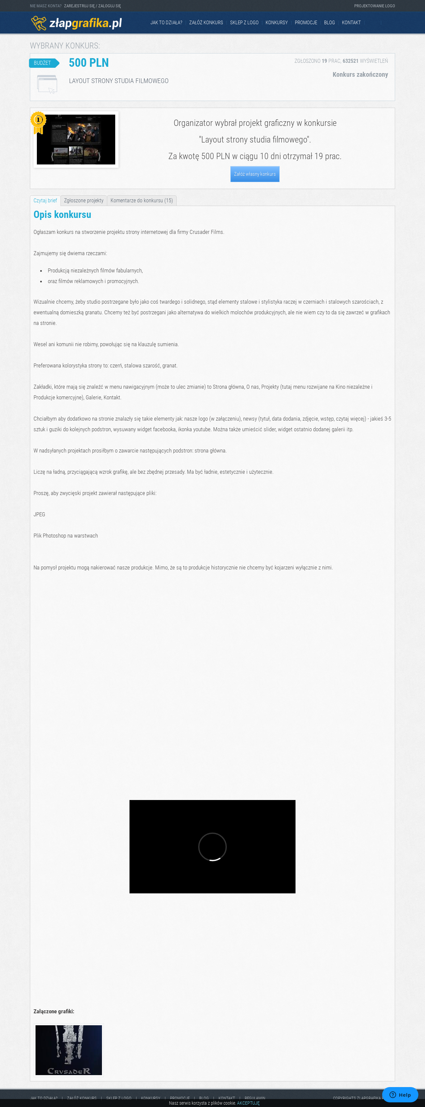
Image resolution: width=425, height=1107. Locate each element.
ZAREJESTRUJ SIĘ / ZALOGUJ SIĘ (92, 5)
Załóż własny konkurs (255, 174)
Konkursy (277, 23)
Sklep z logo (244, 23)
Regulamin (255, 1098)
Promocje (306, 23)
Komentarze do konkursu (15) (142, 200)
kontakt (351, 23)
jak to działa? (166, 23)
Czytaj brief (45, 200)
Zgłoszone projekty (84, 200)
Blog (329, 23)
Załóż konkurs (206, 23)
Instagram (389, 23)
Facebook (373, 23)
